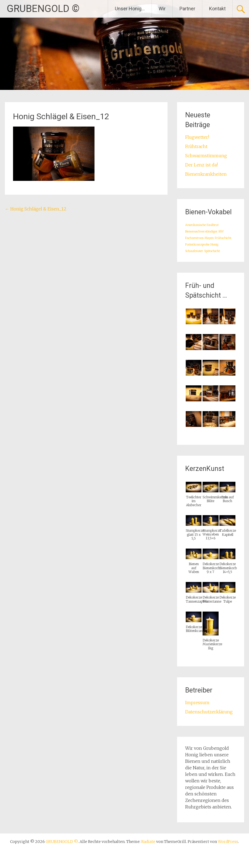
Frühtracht (196, 146)
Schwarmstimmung (206, 155)
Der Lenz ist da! (201, 165)
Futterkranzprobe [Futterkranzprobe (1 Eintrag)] (197, 244)
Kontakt (217, 8)
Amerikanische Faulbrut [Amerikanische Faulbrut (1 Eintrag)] (202, 225)
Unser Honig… (130, 8)
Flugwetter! (197, 137)
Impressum (197, 702)
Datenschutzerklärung (209, 711)
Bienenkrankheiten (206, 174)
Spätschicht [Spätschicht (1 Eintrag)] (212, 251)
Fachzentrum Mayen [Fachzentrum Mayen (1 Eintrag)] (199, 238)
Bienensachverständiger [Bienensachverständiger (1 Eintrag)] (201, 231)
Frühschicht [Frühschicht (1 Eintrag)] (223, 238)
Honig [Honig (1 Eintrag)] (214, 244)
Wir (162, 8)
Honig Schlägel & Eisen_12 (35, 209)
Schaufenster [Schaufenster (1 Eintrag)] (194, 251)
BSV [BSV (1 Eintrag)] (221, 231)
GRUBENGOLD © (43, 8)
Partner (187, 8)
